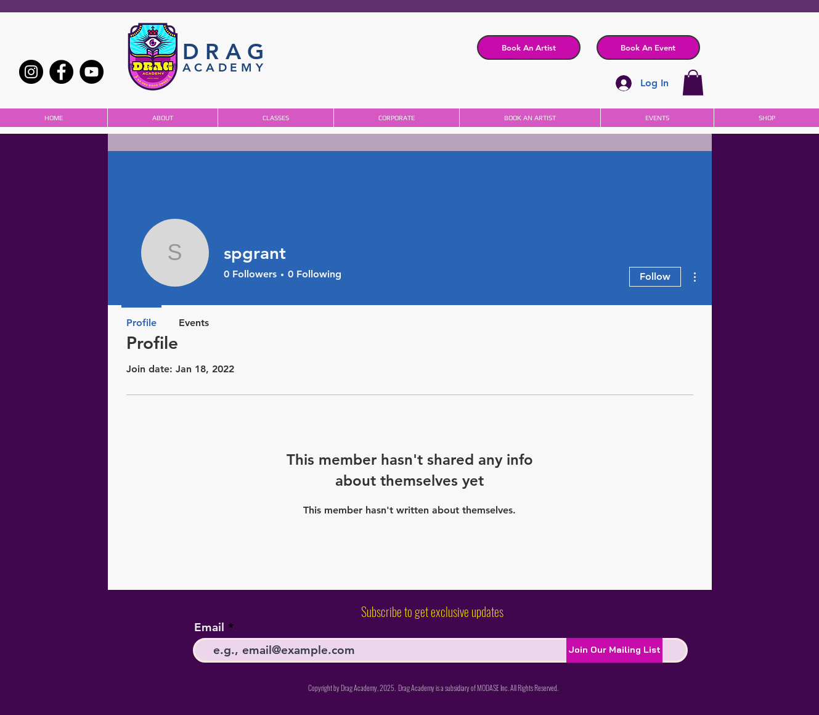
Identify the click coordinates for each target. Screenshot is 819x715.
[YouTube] (91, 72)
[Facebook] (61, 72)
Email (209, 627)
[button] (648, 47)
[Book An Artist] (529, 47)
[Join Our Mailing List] (614, 650)
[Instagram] (31, 72)
